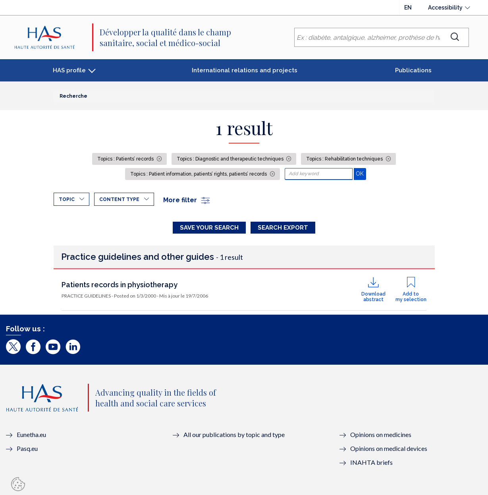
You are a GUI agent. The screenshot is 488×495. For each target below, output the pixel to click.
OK (361, 173)
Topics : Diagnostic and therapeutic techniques (231, 159)
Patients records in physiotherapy (119, 284)
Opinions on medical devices (388, 448)
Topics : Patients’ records (126, 159)
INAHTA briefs (371, 462)
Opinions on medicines (380, 434)
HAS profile (69, 70)
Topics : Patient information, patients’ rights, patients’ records (199, 174)
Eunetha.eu (31, 434)
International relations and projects (244, 70)
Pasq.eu (27, 448)
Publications (413, 70)
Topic (67, 199)
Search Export (283, 227)
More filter (187, 200)
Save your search (209, 227)
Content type (119, 199)
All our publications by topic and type (234, 434)
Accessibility (445, 7)
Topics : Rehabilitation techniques (345, 159)
